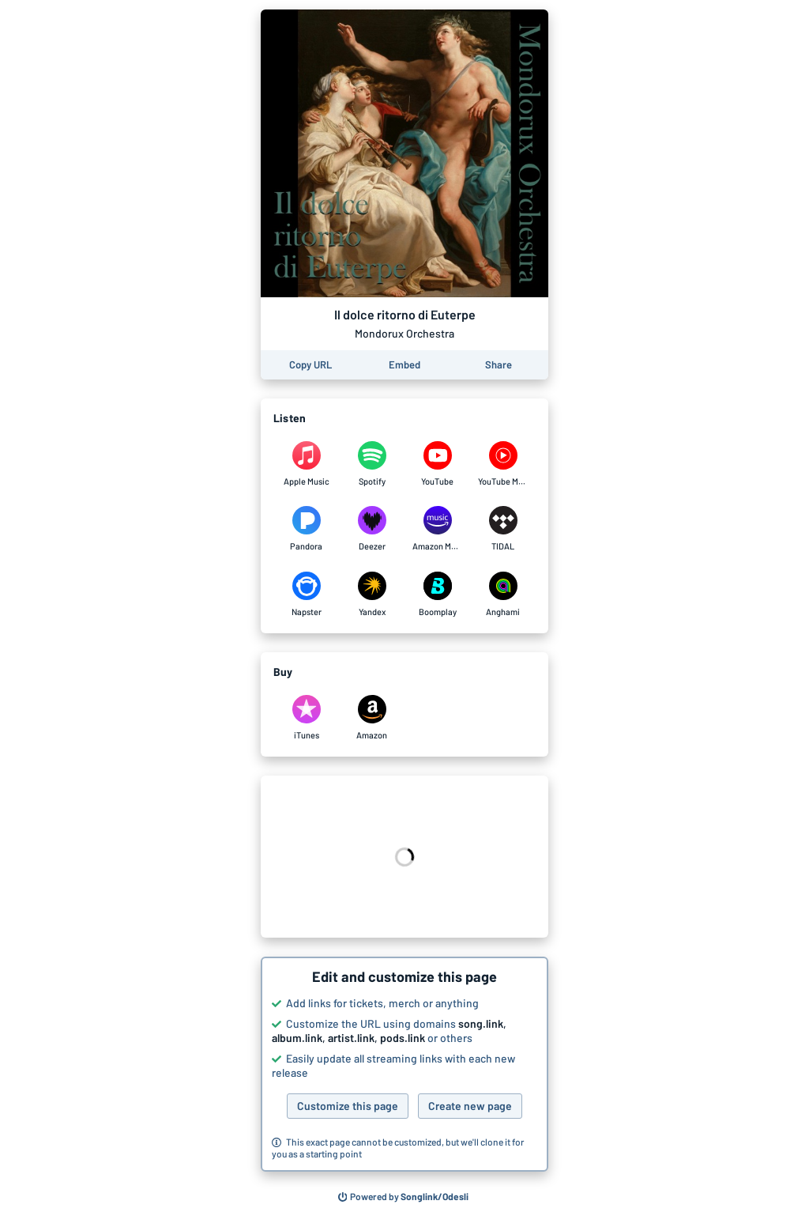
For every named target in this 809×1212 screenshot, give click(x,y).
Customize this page (347, 1105)
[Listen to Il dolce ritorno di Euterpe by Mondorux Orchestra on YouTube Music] (503, 464)
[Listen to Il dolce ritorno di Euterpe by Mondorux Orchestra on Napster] (306, 594)
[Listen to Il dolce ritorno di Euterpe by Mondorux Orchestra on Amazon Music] (437, 529)
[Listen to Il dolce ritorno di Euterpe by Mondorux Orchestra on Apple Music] (306, 464)
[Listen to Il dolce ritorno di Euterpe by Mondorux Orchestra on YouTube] (437, 464)
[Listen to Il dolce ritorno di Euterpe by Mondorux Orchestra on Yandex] (371, 594)
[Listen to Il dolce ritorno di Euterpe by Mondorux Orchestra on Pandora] (306, 529)
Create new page (470, 1105)
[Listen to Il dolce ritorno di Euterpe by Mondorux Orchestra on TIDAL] (503, 529)
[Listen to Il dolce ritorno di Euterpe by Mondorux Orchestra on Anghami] (503, 594)
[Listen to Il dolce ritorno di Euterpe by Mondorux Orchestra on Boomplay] (437, 594)
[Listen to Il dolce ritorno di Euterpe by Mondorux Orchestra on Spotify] (371, 464)
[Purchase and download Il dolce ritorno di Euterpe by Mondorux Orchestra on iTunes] (306, 718)
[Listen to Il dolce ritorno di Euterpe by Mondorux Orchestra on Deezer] (371, 529)
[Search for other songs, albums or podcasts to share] (403, 1197)
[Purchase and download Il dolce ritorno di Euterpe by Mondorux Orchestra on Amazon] (371, 718)
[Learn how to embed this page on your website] (404, 364)
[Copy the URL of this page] (310, 364)
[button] (404, 1064)
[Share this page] (498, 364)
